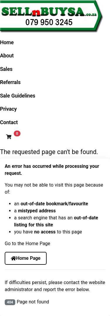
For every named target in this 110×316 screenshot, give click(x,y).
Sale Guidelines (17, 96)
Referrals (10, 82)
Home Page (25, 258)
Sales (6, 69)
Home (7, 42)
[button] (9, 136)
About (7, 56)
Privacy (8, 109)
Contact (9, 122)
